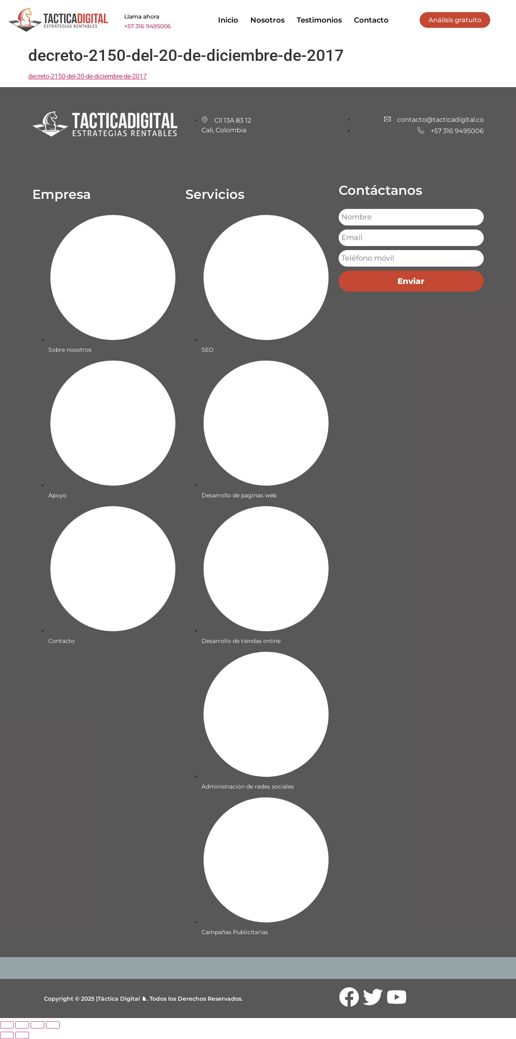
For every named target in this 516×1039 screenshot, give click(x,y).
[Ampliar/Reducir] (7, 1025)
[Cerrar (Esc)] (53, 1025)
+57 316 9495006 (147, 26)
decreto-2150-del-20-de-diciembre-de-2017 (87, 76)
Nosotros (267, 20)
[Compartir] (37, 1025)
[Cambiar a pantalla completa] (22, 1025)
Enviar (410, 281)
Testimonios (319, 20)
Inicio (228, 20)
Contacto (371, 20)
